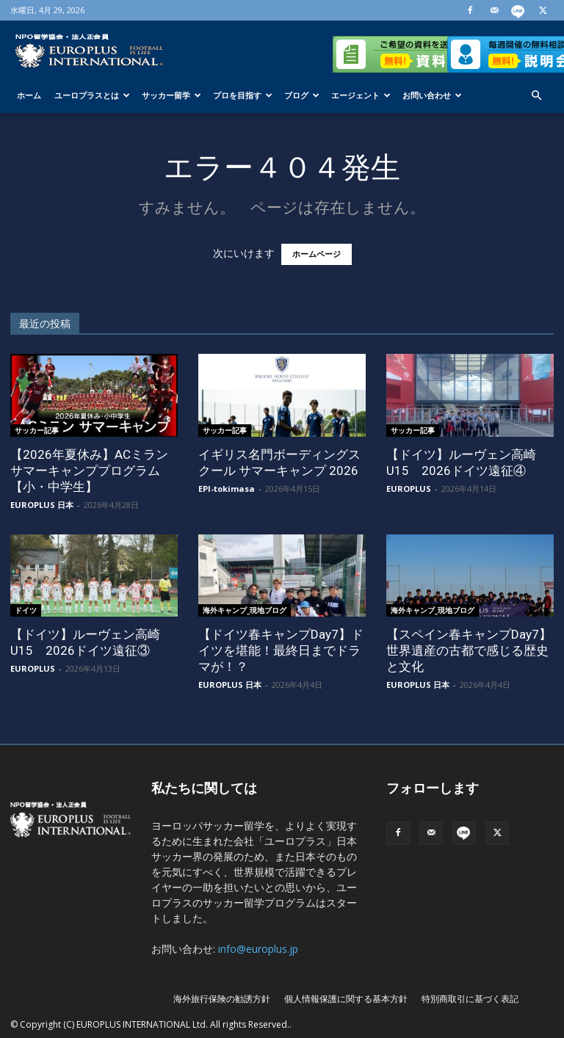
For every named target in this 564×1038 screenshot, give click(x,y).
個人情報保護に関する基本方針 (346, 998)
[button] (536, 96)
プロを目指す (242, 95)
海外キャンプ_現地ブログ (244, 610)
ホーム (29, 95)
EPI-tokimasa (226, 488)
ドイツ (26, 610)
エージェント (361, 95)
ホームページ (316, 254)
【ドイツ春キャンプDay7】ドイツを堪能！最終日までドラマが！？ (281, 650)
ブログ (301, 95)
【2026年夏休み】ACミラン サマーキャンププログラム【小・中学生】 (89, 470)
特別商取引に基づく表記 (470, 998)
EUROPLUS (408, 488)
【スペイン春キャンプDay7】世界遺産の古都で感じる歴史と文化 (469, 650)
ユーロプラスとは (92, 95)
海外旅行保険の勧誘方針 (221, 998)
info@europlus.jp (258, 949)
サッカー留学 (171, 95)
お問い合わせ (432, 95)
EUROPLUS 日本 (41, 504)
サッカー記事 (37, 430)
